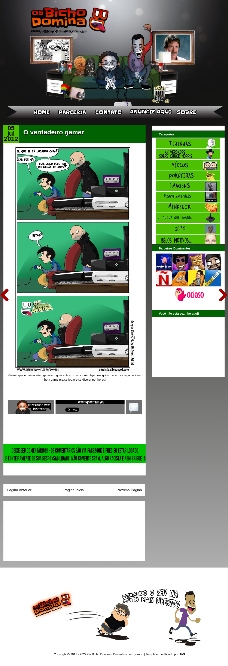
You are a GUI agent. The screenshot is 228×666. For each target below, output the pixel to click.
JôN (182, 654)
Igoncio (138, 654)
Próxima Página (129, 490)
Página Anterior (19, 490)
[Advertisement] (33, 529)
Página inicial (74, 490)
